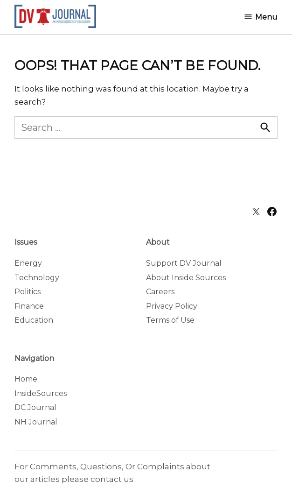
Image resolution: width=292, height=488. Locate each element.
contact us (111, 479)
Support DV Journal (184, 263)
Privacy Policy (171, 306)
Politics (27, 291)
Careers (160, 291)
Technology (36, 277)
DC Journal (35, 407)
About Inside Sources (186, 277)
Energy (28, 263)
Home (25, 379)
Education (33, 320)
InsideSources (40, 393)
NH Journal (35, 421)
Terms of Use (170, 320)
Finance (29, 306)
